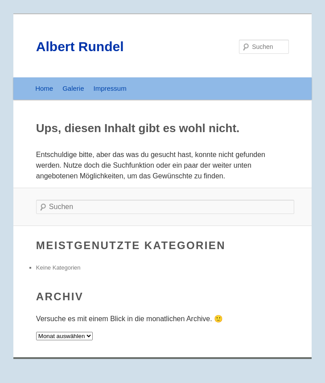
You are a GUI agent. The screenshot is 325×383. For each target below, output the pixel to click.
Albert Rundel (80, 46)
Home (44, 88)
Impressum (110, 88)
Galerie (73, 88)
